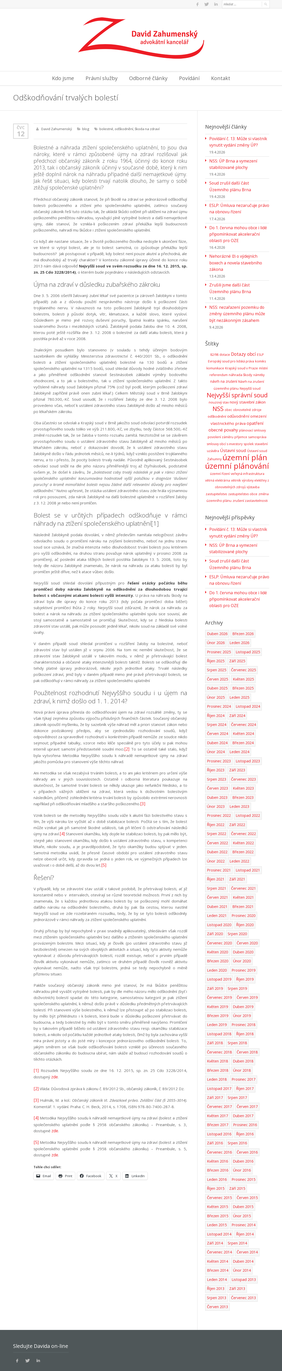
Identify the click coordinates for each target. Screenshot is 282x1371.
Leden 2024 (239, 729)
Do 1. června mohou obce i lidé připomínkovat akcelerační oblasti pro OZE (238, 231)
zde (54, 1074)
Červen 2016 (246, 1124)
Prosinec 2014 (243, 1196)
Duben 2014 (243, 1232)
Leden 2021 (216, 890)
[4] (62, 832)
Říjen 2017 (244, 1061)
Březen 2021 (242, 881)
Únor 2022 (215, 837)
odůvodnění (238, 402)
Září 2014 (215, 1214)
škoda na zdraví (146, 129)
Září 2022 (237, 801)
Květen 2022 (243, 819)
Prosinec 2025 (219, 630)
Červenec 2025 (243, 648)
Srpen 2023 (216, 756)
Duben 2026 (217, 612)
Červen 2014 (246, 1223)
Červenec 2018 (219, 1025)
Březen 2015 (217, 1187)
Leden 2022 (239, 837)
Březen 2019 (217, 989)
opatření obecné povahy (236, 411)
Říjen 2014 (244, 1205)
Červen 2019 (246, 971)
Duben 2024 (217, 720)
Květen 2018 (217, 1034)
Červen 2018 (246, 1025)
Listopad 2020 (219, 899)
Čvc (21, 127)
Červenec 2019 (219, 971)
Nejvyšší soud (250, 375)
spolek (249, 428)
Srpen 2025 (216, 648)
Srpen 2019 (237, 962)
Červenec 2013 (243, 1268)
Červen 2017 (246, 1079)
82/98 (214, 342)
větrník (236, 463)
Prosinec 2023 (219, 738)
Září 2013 (237, 1259)
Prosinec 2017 (243, 1052)
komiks (260, 348)
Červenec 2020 (219, 917)
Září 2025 (237, 639)
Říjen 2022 (215, 801)
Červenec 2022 (243, 810)
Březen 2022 (242, 828)
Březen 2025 (242, 666)
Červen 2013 (217, 1277)
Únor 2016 (241, 1142)
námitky (259, 362)
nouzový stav (219, 388)
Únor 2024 (215, 729)
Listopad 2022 (247, 792)
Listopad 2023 (247, 738)
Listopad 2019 (219, 953)
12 (21, 133)
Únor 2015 (241, 1187)
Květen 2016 (217, 1133)
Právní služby (102, 78)
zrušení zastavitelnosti (250, 483)
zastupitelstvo (216, 476)
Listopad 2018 (219, 1007)
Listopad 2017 (219, 1061)
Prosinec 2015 (243, 1151)
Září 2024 (237, 693)
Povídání (189, 78)
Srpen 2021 (216, 863)
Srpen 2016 (237, 1115)
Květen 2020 (217, 926)
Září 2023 (237, 747)
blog (85, 129)
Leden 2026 (239, 621)
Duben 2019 (243, 980)
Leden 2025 (239, 675)
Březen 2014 (217, 1241)
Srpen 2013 (216, 1268)
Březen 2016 (217, 1142)
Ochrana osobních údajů (35, 1361)
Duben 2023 (217, 774)
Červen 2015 (246, 1169)
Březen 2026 (242, 612)
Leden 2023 (239, 783)
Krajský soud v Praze (241, 355)
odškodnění (123, 129)
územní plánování (237, 448)
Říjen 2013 (215, 1259)
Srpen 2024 (216, 702)
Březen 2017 (217, 1097)
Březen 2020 (217, 935)
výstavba (253, 470)
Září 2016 (215, 1115)
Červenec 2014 (219, 1223)
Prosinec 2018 (243, 998)
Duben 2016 (243, 1133)
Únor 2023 (215, 783)
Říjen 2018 (244, 1007)
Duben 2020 (243, 926)
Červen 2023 (217, 765)
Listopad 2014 (219, 1205)
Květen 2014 (217, 1232)
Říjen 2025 (215, 639)
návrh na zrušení (223, 368)
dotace (225, 342)
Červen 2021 (217, 872)
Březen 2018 (217, 1043)
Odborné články (148, 78)
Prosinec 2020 (243, 890)
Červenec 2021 (243, 863)
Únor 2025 (215, 675)
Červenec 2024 (243, 702)
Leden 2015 (216, 1196)
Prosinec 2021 (219, 845)
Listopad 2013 (243, 1250)
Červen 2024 (217, 711)
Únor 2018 (241, 1043)
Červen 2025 (217, 657)
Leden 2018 (216, 1052)
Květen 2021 (243, 872)
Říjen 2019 (244, 953)
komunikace (215, 355)
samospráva (257, 421)
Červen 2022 (217, 819)
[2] (126, 748)
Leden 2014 (216, 1250)
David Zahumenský (56, 129)
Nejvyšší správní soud (237, 381)
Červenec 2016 (219, 1124)
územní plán (245, 441)
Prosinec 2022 (219, 792)
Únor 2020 (241, 935)
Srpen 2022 (216, 810)
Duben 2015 (243, 1178)
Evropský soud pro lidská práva (231, 349)
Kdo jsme (63, 78)
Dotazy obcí (243, 341)
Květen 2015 (217, 1178)
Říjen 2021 (215, 854)
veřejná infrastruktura (247, 456)
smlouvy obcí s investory (225, 428)
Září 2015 (237, 1160)
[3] (142, 803)
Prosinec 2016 (245, 1097)
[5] (103, 863)
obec (228, 396)
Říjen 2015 (215, 1160)
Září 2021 (237, 854)
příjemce (240, 421)
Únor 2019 (241, 989)
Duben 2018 (243, 1034)
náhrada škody (240, 362)
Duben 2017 (243, 1088)
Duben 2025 (217, 666)
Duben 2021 (217, 881)
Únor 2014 (241, 1241)
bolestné (105, 129)
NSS (218, 394)
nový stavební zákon (248, 388)
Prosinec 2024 (219, 684)
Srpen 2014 (237, 1214)
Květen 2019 (217, 980)
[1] (155, 523)
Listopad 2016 (219, 1106)
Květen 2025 (243, 657)
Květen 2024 (243, 711)
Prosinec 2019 (243, 944)
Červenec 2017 (219, 1079)
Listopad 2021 (247, 845)
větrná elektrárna (217, 463)
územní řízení (220, 456)
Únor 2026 (215, 621)
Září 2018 (215, 1016)
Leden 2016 (216, 1151)
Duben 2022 (217, 828)
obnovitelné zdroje (247, 396)
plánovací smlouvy (252, 415)
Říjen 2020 (244, 899)
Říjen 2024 (215, 693)
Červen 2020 (246, 917)
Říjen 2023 (215, 747)
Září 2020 (215, 908)
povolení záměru (220, 421)
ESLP (260, 342)
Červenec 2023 (243, 756)
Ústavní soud (233, 434)
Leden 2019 (216, 998)
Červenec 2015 (219, 1169)
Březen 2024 (242, 720)
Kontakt (220, 78)
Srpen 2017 (237, 1070)
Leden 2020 (216, 944)
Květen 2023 (243, 765)
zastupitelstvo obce (242, 476)
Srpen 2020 (237, 908)
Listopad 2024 (247, 684)
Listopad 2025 (247, 630)
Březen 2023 (242, 774)
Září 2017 (215, 1070)
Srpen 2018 (237, 1016)
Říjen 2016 (244, 1106)
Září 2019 (215, 962)
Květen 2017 (217, 1088)
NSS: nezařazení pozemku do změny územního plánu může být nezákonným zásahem (238, 302)
